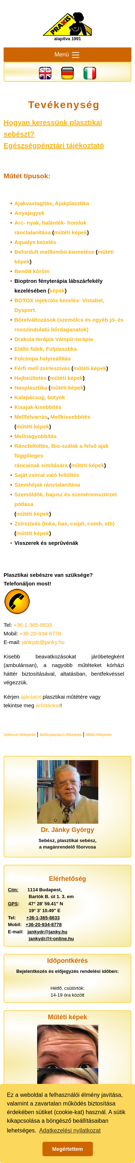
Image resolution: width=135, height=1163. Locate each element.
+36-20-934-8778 (40, 633)
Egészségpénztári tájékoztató (54, 146)
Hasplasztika (30, 388)
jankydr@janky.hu (43, 642)
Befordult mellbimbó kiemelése (54, 252)
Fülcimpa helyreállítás (42, 358)
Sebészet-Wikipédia (19, 735)
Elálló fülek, (45, 349)
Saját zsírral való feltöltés (46, 475)
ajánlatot (31, 697)
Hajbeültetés (30, 378)
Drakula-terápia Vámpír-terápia (53, 339)
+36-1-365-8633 (33, 625)
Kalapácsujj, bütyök (39, 397)
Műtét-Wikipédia (99, 735)
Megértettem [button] (67, 1149)
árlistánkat (48, 705)
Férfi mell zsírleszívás (42, 368)
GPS (13, 903)
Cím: (13, 889)
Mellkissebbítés (70, 417)
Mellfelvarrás (31, 417)
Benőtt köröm (32, 271)
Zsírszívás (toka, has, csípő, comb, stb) (64, 523)
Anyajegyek (29, 213)
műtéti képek (70, 232)
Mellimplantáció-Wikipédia (61, 735)
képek (57, 291)
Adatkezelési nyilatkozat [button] (70, 1130)
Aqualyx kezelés (35, 242)
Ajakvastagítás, (51, 203)
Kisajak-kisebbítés (38, 407)
